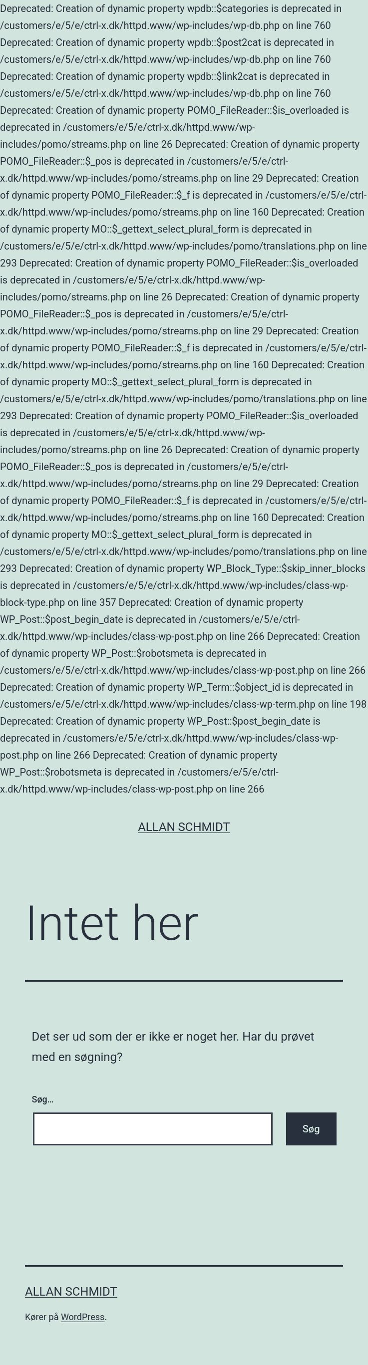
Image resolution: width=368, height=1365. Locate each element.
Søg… (43, 1099)
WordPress (82, 1317)
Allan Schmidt (184, 827)
